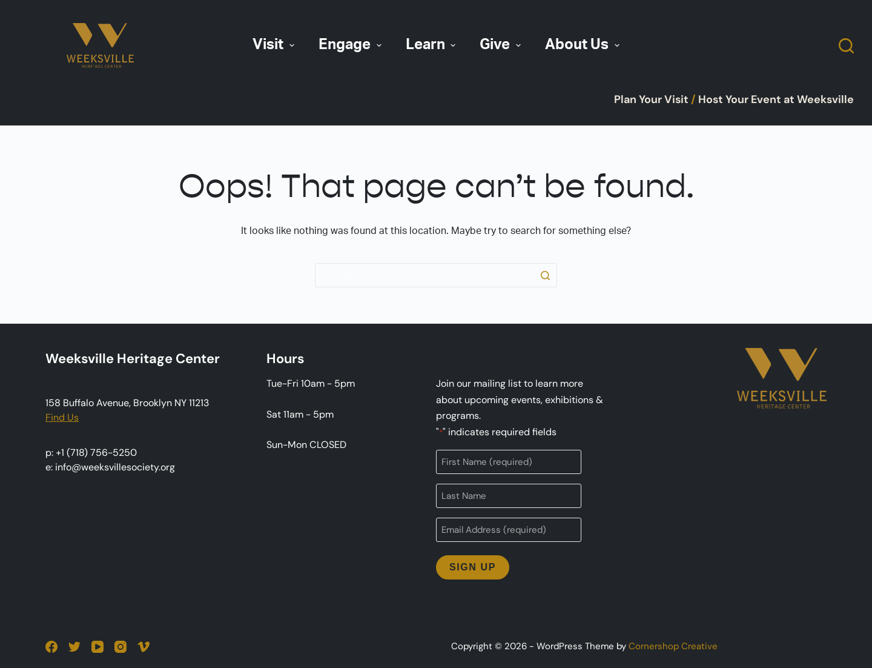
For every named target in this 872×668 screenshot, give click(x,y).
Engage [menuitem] (352, 45)
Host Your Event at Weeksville (776, 99)
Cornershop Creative (673, 646)
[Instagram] (120, 647)
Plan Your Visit (651, 99)
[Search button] (545, 275)
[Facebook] (51, 647)
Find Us (62, 417)
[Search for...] (436, 275)
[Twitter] (74, 647)
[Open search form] (846, 45)
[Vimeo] (143, 647)
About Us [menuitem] (584, 45)
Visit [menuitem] (275, 45)
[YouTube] (97, 647)
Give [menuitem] (502, 45)
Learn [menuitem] (432, 45)
